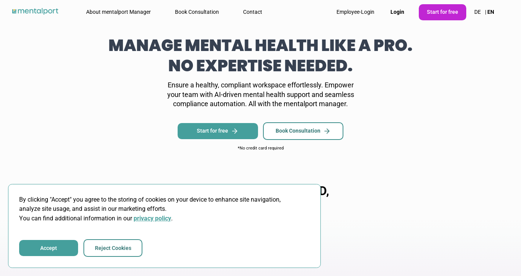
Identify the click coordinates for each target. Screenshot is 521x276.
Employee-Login (355, 12)
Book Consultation (303, 131)
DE (477, 12)
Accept (48, 248)
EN (490, 12)
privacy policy (152, 218)
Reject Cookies (113, 248)
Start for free (442, 12)
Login (397, 12)
